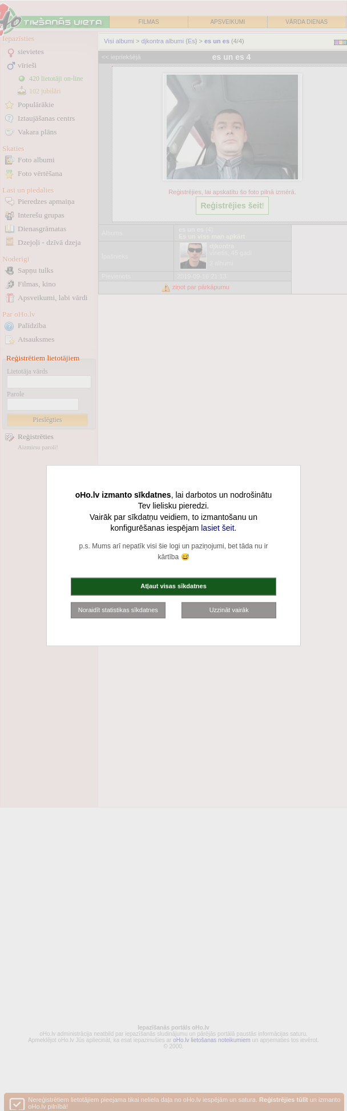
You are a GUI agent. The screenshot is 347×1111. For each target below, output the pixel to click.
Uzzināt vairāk (229, 609)
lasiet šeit (217, 527)
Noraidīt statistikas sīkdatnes (118, 609)
